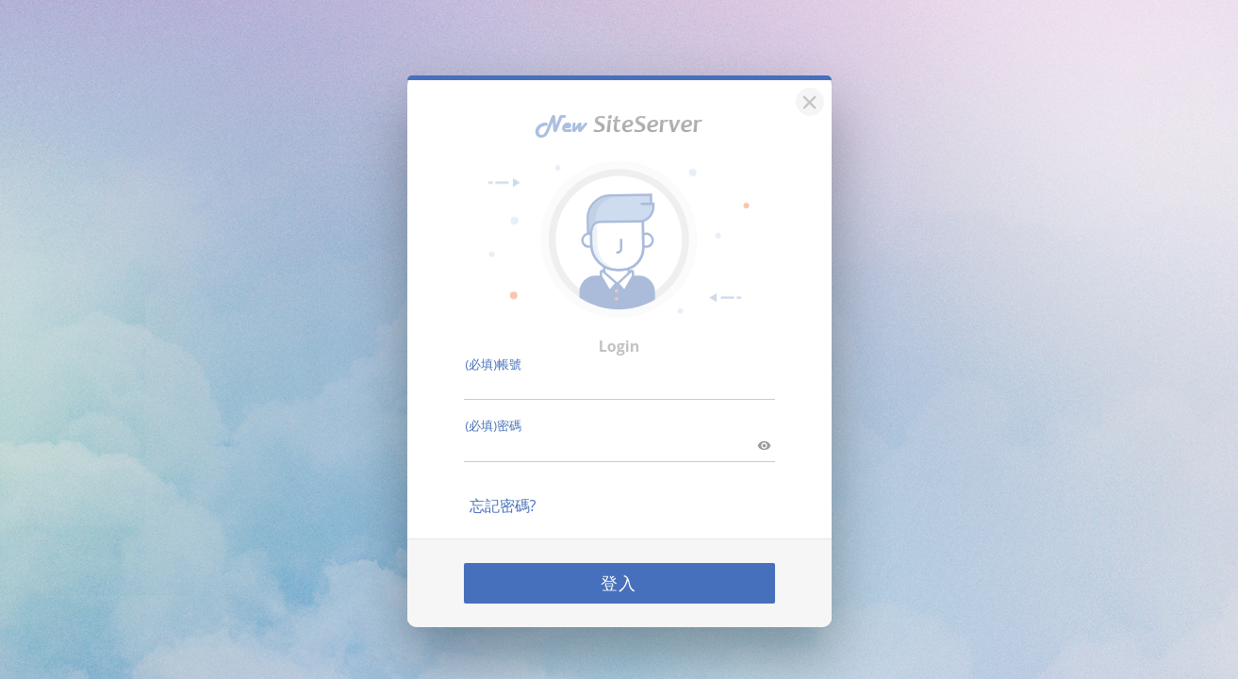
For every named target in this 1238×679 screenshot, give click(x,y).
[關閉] (807, 96)
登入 (619, 580)
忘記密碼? (503, 502)
